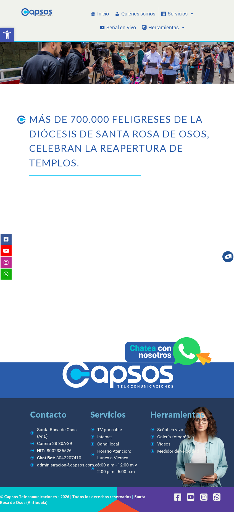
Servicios (181, 14)
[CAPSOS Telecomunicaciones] (36, 12)
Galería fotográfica (175, 436)
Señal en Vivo (121, 27)
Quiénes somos (138, 14)
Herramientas (166, 28)
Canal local (108, 444)
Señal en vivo (170, 429)
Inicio (103, 14)
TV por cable (109, 429)
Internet (104, 436)
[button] (7, 35)
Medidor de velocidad (178, 451)
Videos (163, 444)
